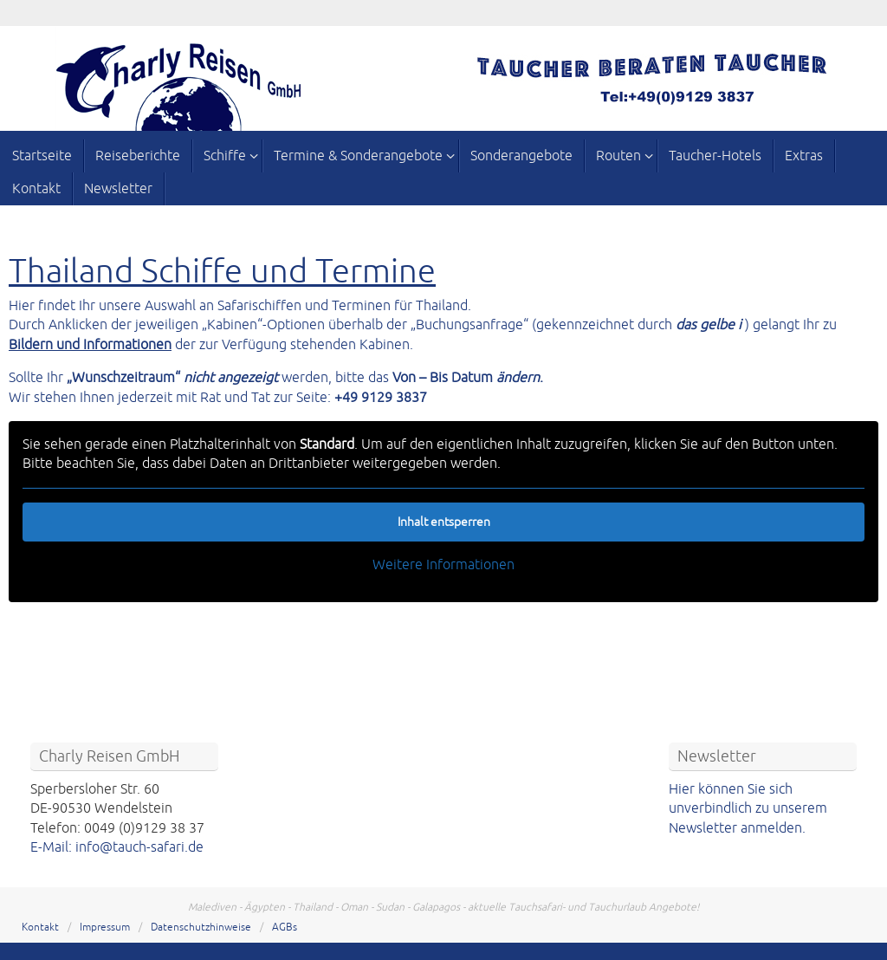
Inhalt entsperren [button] (444, 522)
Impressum (105, 927)
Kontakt (40, 927)
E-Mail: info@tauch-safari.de (117, 847)
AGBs (284, 927)
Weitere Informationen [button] (443, 565)
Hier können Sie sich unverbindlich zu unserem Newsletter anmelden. (748, 809)
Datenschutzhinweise (201, 927)
